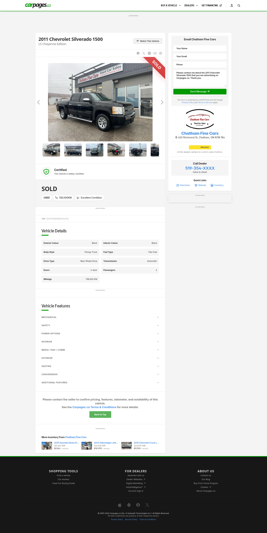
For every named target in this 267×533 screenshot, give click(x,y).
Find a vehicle (63, 475)
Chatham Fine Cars (76, 437)
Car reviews (63, 479)
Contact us (206, 475)
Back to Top (100, 414)
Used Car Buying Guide (63, 483)
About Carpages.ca (205, 491)
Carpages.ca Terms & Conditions (94, 407)
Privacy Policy (188, 102)
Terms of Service (205, 102)
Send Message (200, 91)
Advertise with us (136, 475)
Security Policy (131, 519)
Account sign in (135, 491)
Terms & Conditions (147, 519)
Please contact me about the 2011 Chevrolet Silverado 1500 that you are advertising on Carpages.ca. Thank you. (199, 78)
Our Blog (206, 479)
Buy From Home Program (206, 483)
